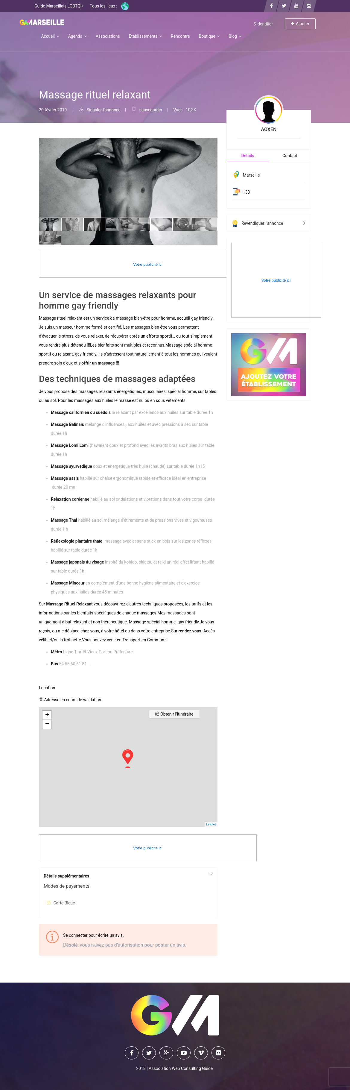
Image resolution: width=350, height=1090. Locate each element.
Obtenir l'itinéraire (174, 714)
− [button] (47, 724)
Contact (289, 155)
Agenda (77, 36)
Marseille (251, 175)
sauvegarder (147, 109)
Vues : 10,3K (184, 109)
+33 (246, 192)
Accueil (50, 36)
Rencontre (180, 36)
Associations (108, 36)
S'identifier (263, 24)
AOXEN (268, 129)
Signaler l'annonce (100, 109)
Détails (247, 155)
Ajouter (300, 23)
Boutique (209, 36)
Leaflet (211, 824)
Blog (235, 36)
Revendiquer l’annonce (268, 223)
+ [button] (47, 715)
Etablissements (145, 36)
